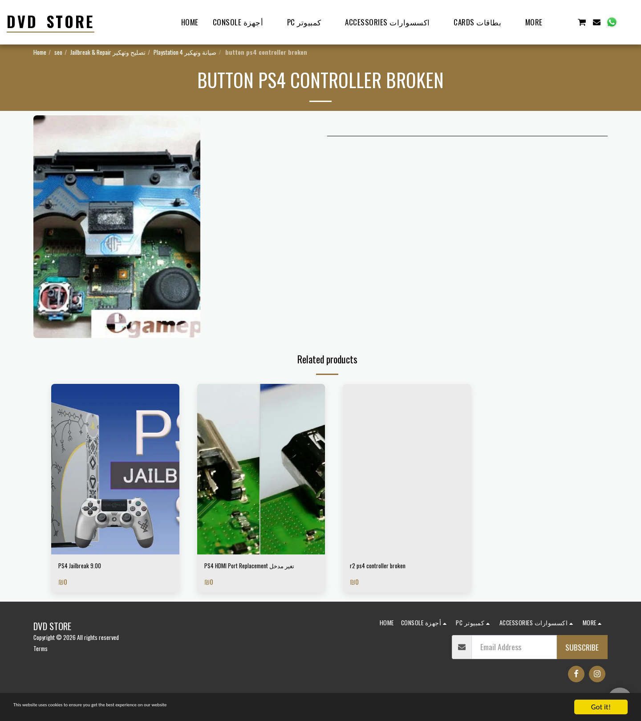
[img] (115, 469)
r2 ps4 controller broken (386, 567)
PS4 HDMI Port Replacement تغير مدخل (253, 573)
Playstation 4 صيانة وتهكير (185, 52)
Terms (40, 662)
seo (58, 52)
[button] (566, 22)
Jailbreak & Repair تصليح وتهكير (108, 52)
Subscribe (582, 661)
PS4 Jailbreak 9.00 (86, 567)
